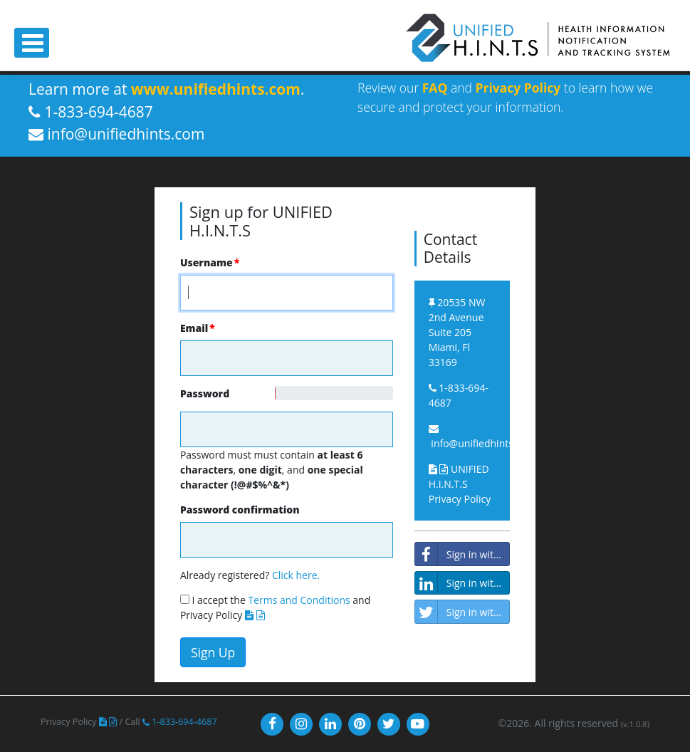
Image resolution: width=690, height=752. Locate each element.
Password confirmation (240, 509)
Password (186, 393)
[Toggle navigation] (31, 43)
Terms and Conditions (299, 600)
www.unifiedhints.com (215, 89)
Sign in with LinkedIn (462, 583)
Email (194, 328)
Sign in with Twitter (462, 611)
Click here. (296, 575)
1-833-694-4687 (179, 722)
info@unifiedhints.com (483, 443)
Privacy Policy (518, 87)
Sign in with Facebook (462, 554)
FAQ (435, 87)
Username (206, 262)
